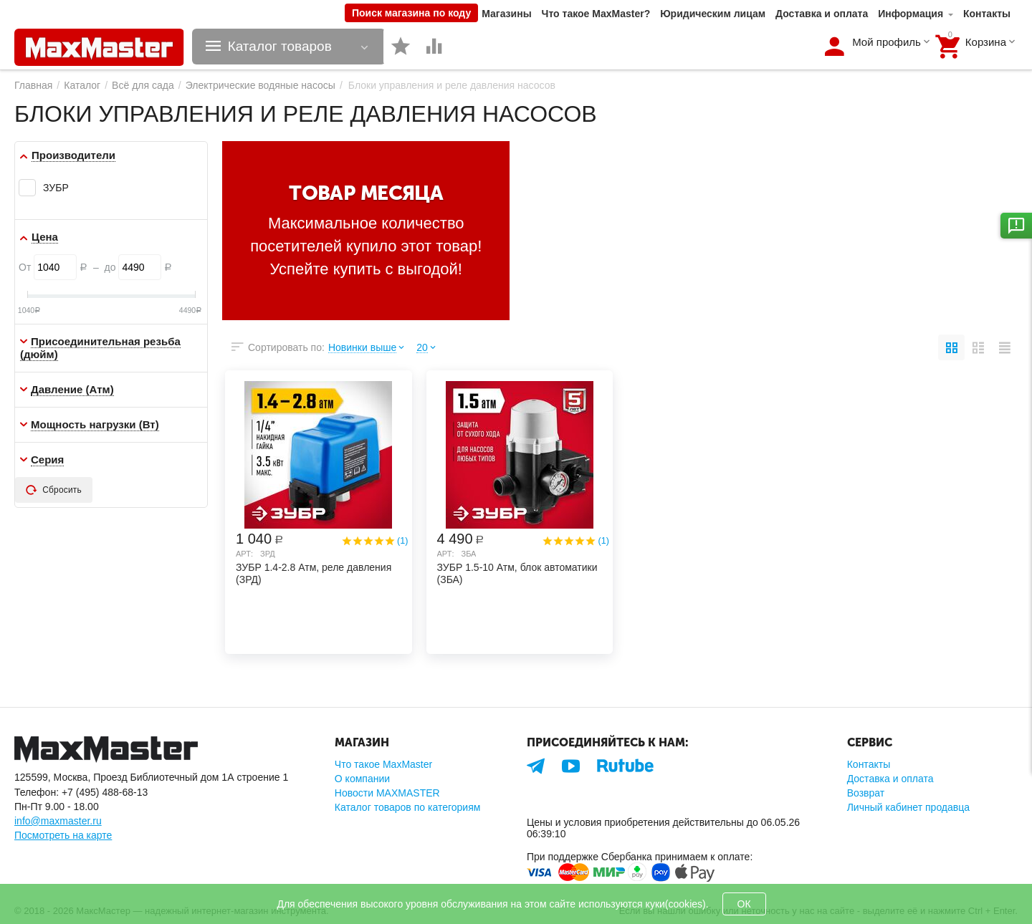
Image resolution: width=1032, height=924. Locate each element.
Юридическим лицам (712, 13)
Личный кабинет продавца (908, 807)
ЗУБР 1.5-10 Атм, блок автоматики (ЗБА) (517, 573)
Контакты (986, 13)
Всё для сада (143, 85)
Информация (910, 13)
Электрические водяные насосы (260, 85)
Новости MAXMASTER (387, 793)
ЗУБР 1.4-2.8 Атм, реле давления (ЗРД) (313, 573)
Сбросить (54, 490)
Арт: (244, 553)
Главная (33, 85)
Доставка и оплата (821, 13)
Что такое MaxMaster (383, 764)
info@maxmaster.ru (58, 821)
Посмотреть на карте (63, 835)
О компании (362, 778)
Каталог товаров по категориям (408, 807)
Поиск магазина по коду (411, 13)
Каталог (82, 85)
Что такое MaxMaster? (596, 13)
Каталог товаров (280, 46)
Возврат (866, 793)
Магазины (506, 13)
